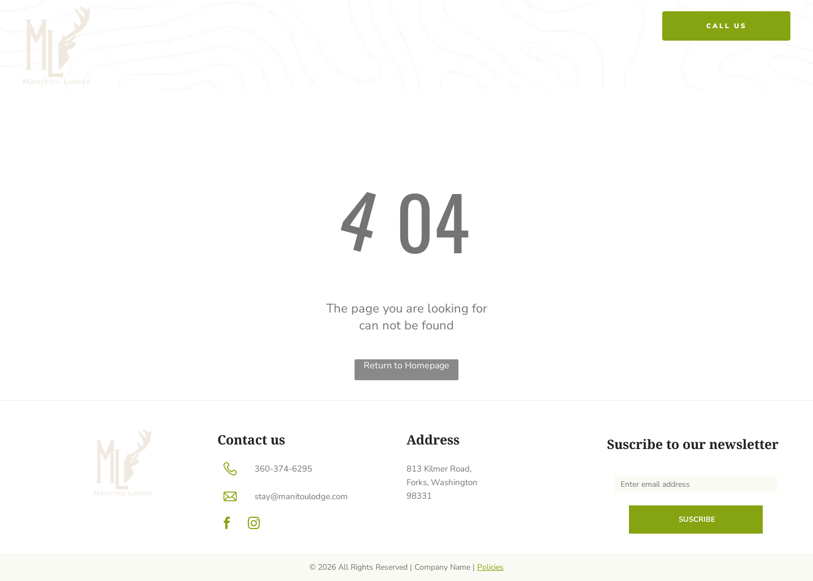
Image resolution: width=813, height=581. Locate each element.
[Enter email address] (696, 484)
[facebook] (226, 524)
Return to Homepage (406, 365)
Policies (490, 567)
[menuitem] (340, 25)
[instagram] (253, 524)
